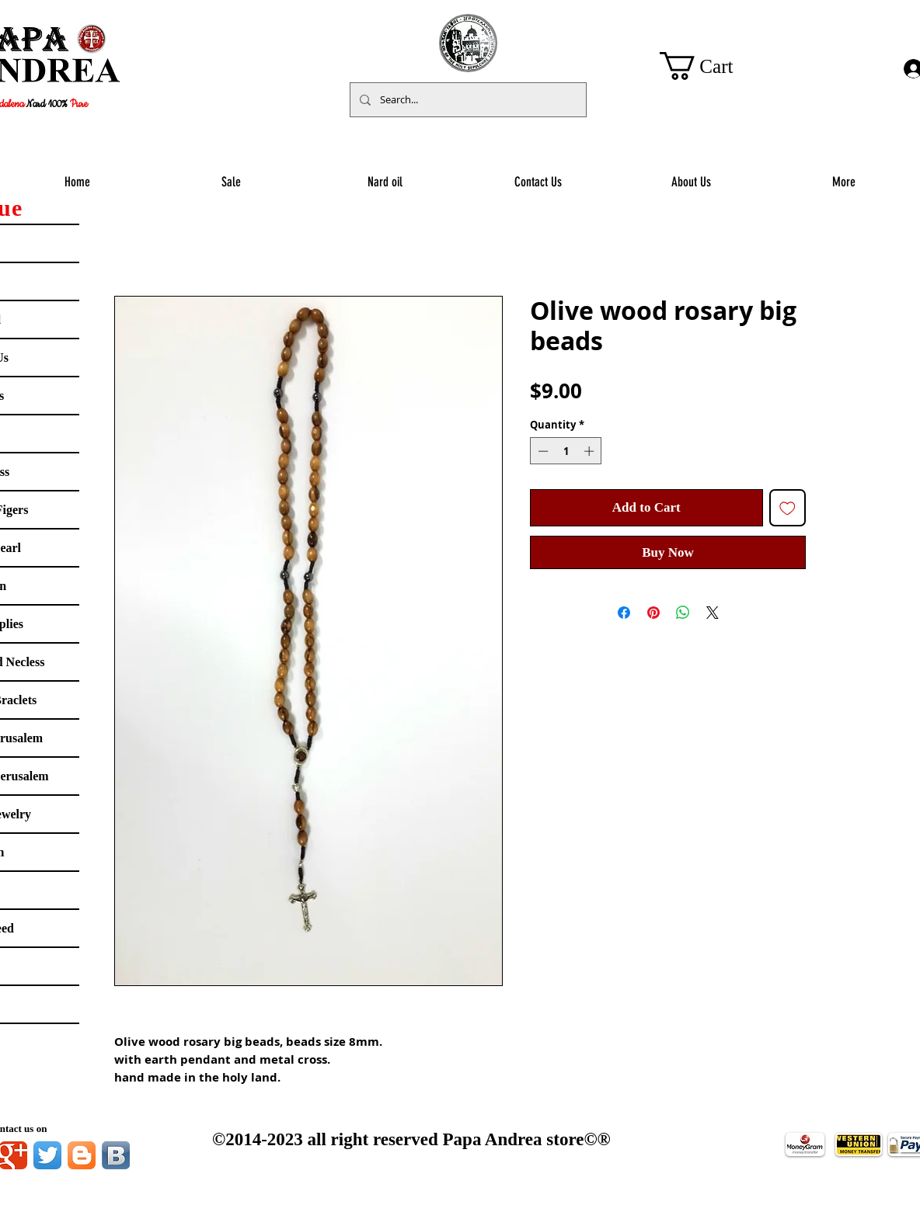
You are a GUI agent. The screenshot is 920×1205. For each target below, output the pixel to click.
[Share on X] (712, 612)
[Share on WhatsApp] (683, 612)
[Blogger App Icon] (82, 1155)
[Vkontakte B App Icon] (116, 1155)
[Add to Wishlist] (788, 507)
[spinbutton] (566, 451)
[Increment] (590, 451)
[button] (712, 66)
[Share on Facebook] (624, 612)
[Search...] (466, 99)
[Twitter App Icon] (47, 1155)
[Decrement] (541, 451)
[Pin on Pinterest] (653, 612)
